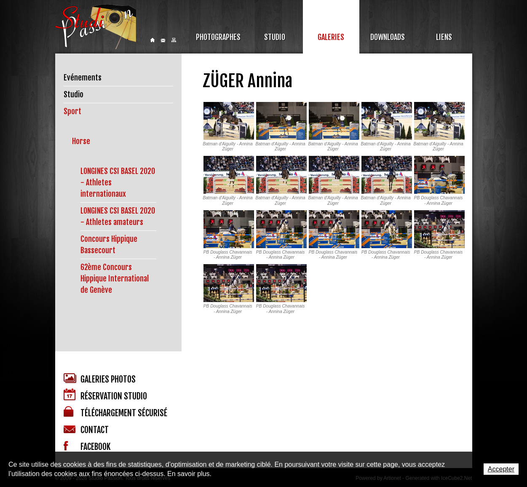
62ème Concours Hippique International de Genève (114, 278)
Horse (81, 141)
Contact (163, 40)
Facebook (87, 446)
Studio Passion (95, 26)
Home (152, 40)
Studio (274, 37)
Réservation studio (105, 394)
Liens (444, 37)
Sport (72, 111)
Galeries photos (100, 379)
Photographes (218, 37)
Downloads (387, 37)
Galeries (331, 37)
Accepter (501, 469)
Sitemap (173, 40)
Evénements (83, 77)
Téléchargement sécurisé (115, 412)
